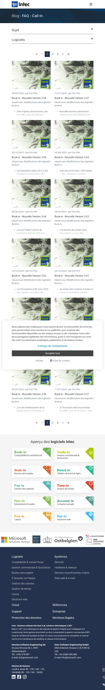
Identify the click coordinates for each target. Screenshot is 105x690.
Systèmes (60, 556)
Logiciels (17, 556)
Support (17, 611)
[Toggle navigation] (90, 4)
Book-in (15, 105)
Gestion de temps (21, 588)
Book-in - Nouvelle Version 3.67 (71, 98)
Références (60, 605)
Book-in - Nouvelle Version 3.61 (71, 275)
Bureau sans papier (22, 572)
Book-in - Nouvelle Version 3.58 (29, 394)
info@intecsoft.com (28, 657)
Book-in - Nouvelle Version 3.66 (29, 157)
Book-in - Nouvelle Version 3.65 (71, 157)
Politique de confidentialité (52, 346)
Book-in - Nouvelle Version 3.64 (29, 216)
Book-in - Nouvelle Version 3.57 (71, 394)
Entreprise (59, 611)
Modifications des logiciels (37, 102)
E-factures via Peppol (23, 578)
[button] (52, 31)
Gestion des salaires (23, 583)
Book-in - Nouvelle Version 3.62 (29, 275)
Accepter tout (52, 353)
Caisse (15, 594)
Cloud (15, 605)
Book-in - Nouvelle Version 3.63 (71, 216)
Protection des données (26, 617)
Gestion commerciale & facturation (31, 567)
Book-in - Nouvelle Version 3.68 (29, 98)
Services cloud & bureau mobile (71, 572)
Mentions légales (63, 617)
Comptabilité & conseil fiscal (27, 562)
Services (59, 562)
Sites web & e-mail (64, 578)
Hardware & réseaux (65, 567)
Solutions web (19, 599)
